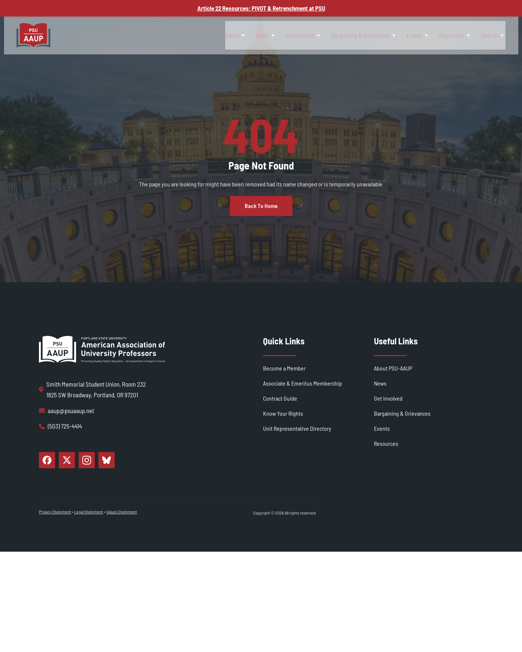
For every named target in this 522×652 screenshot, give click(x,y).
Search (490, 35)
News (235, 35)
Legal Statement (88, 541)
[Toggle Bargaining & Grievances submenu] (378, 35)
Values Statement (121, 541)
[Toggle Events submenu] (416, 35)
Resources (447, 35)
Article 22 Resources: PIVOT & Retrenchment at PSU (261, 8)
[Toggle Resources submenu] (463, 35)
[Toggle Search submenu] (503, 35)
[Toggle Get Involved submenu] (297, 35)
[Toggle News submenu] (246, 35)
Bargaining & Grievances (345, 35)
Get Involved (279, 35)
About (200, 35)
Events (404, 35)
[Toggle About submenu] (211, 35)
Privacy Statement (55, 541)
